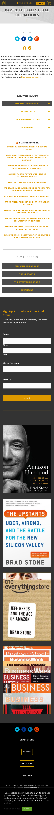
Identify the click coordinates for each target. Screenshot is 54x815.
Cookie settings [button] (12, 808)
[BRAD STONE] (21, 3)
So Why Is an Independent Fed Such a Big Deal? (27, 196)
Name (6, 334)
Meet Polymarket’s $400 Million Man (27, 182)
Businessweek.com (30, 77)
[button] (49, 103)
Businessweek (28, 142)
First (5, 345)
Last (5, 355)
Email (7, 380)
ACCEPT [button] (27, 809)
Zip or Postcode (11, 363)
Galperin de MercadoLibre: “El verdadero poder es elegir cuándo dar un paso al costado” (27, 157)
